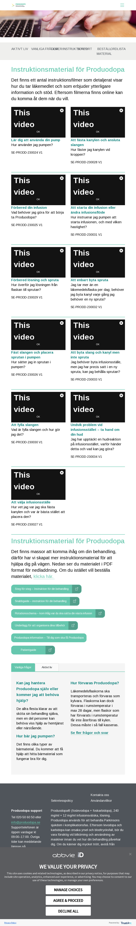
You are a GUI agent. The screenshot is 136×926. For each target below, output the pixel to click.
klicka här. (44, 576)
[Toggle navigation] (122, 5)
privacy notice (93, 873)
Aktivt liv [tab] (47, 667)
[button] (130, 853)
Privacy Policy (10, 922)
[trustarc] (125, 922)
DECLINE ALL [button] (68, 911)
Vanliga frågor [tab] (23, 667)
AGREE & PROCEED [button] (68, 900)
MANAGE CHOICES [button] (68, 889)
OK (38, 131)
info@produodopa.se (25, 822)
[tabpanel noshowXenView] (68, 723)
